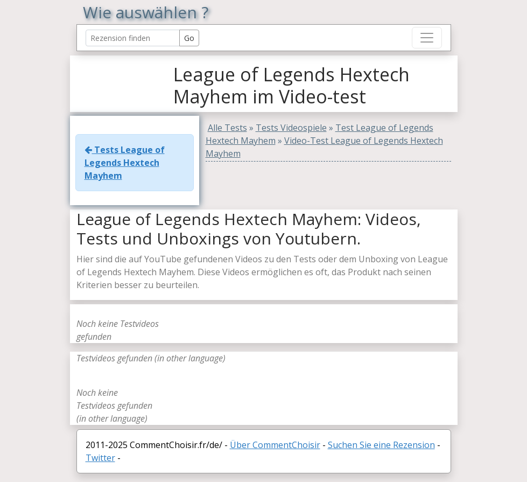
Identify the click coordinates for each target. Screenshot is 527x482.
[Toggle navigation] (427, 37)
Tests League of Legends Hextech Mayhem (125, 162)
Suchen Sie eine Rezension (381, 445)
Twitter (100, 458)
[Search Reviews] (133, 38)
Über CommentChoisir (275, 445)
